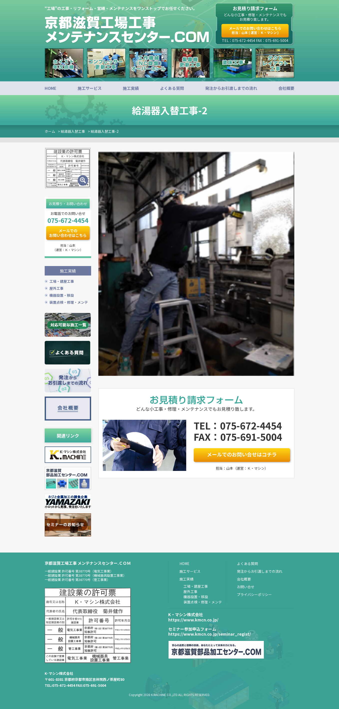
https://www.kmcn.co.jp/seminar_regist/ (209, 633)
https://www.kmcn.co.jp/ (193, 619)
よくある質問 (172, 88)
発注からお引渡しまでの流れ (231, 88)
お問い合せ (245, 585)
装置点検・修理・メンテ (68, 301)
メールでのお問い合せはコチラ (242, 454)
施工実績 (131, 88)
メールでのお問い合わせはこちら (255, 30)
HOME (50, 88)
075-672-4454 (67, 220)
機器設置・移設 (61, 294)
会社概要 (286, 88)
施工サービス (90, 88)
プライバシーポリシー (254, 593)
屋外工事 (56, 287)
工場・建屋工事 (61, 280)
